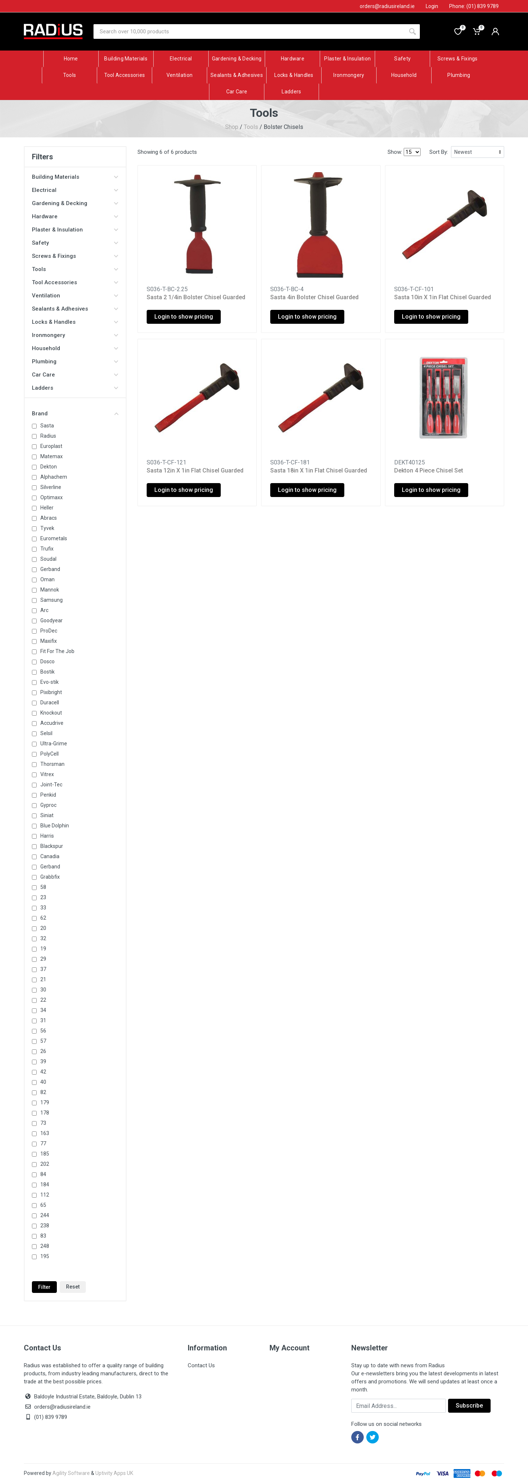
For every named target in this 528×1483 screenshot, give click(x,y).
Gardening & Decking (75, 203)
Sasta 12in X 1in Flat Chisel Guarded (195, 470)
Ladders (75, 388)
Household (75, 348)
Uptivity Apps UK (114, 1473)
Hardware (75, 216)
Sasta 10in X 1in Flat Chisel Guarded (442, 297)
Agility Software (71, 1473)
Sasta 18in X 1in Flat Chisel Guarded (318, 470)
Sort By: (438, 152)
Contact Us (201, 1365)
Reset (73, 1287)
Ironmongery (75, 335)
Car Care (75, 374)
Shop (231, 126)
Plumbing (75, 361)
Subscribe (469, 1405)
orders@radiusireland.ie (62, 1407)
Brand (75, 413)
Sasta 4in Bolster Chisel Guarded (314, 297)
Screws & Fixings (75, 256)
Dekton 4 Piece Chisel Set (428, 470)
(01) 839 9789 (45, 1417)
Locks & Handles (75, 322)
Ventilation (75, 295)
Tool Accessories (75, 282)
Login (432, 6)
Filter (44, 1287)
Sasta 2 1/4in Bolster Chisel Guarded (196, 297)
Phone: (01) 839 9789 (474, 6)
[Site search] (249, 31)
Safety (75, 243)
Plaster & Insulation (75, 229)
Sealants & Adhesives (75, 308)
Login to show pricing (183, 316)
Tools (251, 126)
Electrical (75, 190)
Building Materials (75, 177)
